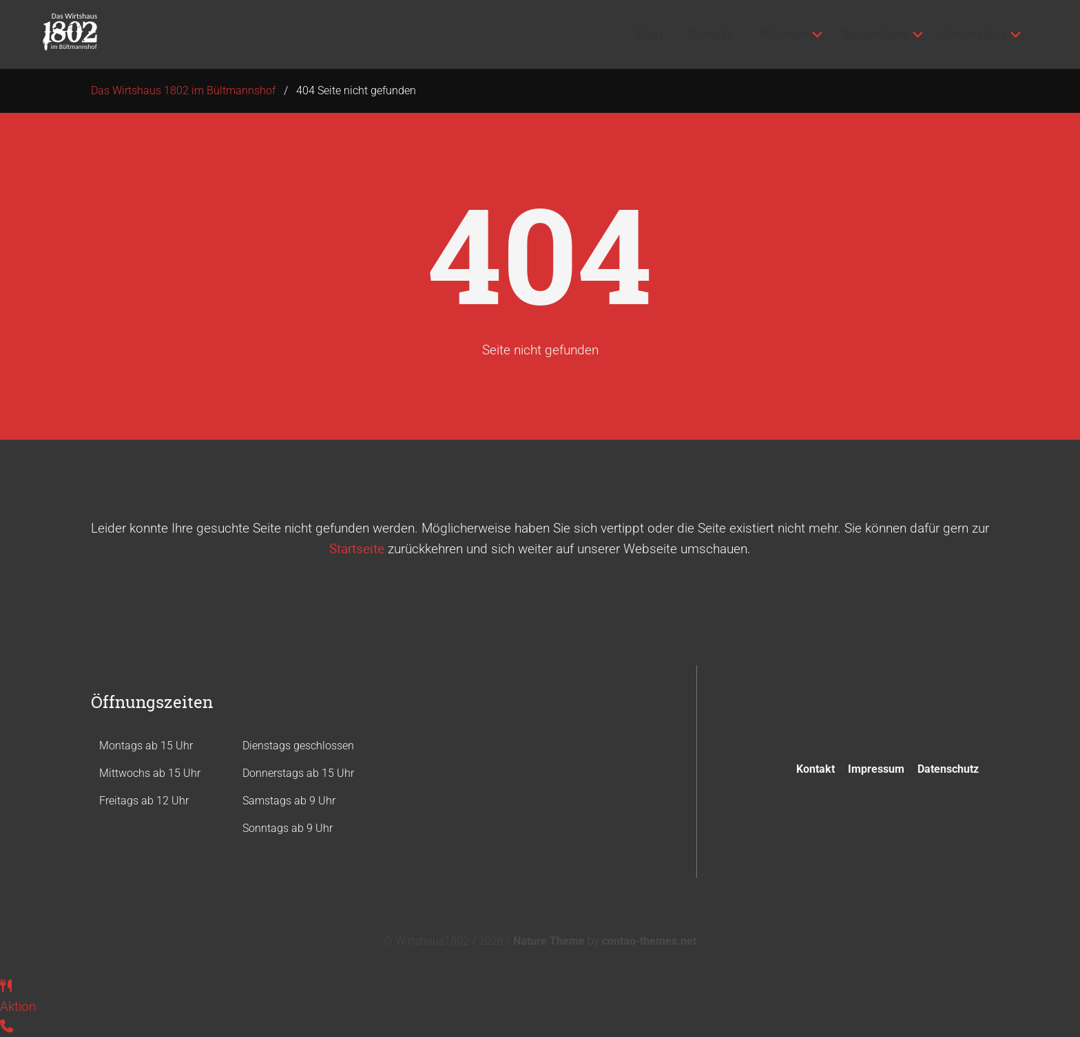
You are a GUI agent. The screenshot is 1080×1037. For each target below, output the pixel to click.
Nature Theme (549, 941)
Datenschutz (948, 769)
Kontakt (815, 769)
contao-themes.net (649, 941)
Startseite (356, 548)
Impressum (876, 769)
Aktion (18, 1006)
